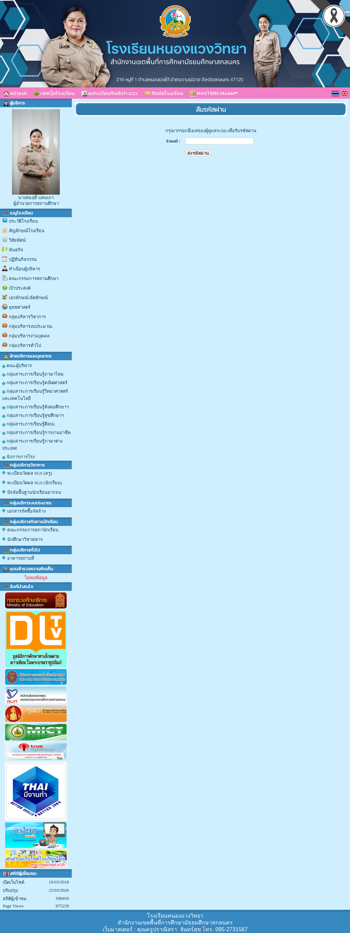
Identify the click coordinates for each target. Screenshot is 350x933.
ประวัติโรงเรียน (23, 221)
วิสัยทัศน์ (17, 240)
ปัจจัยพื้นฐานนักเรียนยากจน (34, 492)
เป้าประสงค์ (20, 288)
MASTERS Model (214, 93)
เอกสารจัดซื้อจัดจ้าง (26, 511)
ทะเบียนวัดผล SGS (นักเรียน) (34, 482)
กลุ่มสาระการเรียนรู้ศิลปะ (28, 424)
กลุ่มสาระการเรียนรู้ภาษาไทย (33, 374)
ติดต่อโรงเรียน (164, 93)
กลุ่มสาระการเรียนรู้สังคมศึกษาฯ (35, 407)
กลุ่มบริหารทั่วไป (25, 345)
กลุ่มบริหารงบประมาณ (30, 326)
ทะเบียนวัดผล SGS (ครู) (29, 473)
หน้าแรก (15, 93)
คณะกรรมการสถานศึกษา (33, 278)
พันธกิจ (16, 249)
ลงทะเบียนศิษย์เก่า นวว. (109, 93)
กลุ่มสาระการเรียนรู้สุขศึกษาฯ (33, 415)
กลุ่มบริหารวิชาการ (27, 316)
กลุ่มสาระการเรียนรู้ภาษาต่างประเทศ (32, 444)
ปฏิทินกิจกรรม (23, 259)
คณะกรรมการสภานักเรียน (32, 529)
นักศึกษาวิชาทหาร (25, 539)
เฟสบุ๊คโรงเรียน (54, 93)
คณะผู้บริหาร (17, 365)
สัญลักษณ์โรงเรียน (26, 230)
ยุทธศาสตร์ (19, 307)
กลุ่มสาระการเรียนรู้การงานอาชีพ (36, 432)
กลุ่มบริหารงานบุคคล (29, 335)
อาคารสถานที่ (20, 558)
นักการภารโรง (18, 457)
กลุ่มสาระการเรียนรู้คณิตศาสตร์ (34, 383)
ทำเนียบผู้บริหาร (24, 268)
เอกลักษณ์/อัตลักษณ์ (28, 297)
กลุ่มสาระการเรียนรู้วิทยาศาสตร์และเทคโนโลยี (35, 395)
